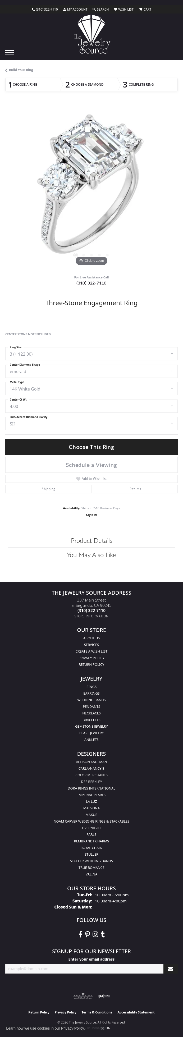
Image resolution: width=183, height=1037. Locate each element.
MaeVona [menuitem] (91, 808)
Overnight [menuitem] (91, 827)
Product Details (91, 540)
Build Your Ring (21, 70)
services (91, 644)
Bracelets (91, 719)
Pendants (91, 706)
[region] (91, 187)
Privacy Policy (91, 657)
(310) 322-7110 (91, 283)
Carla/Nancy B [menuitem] (91, 768)
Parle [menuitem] (91, 834)
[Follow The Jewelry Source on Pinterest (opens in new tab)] (87, 934)
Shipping (48, 489)
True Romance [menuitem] (91, 867)
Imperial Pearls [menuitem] (91, 794)
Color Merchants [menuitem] (91, 775)
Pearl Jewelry (91, 733)
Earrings (91, 693)
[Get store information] (92, 616)
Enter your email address (91, 959)
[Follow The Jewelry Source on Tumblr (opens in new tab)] (103, 934)
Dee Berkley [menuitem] (91, 781)
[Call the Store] (91, 610)
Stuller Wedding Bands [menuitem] (91, 861)
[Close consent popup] (102, 1028)
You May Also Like (91, 554)
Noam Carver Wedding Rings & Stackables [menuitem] (91, 821)
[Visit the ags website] (83, 996)
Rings (91, 686)
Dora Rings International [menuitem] (91, 788)
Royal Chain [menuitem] (91, 847)
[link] (45, 9)
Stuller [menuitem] (91, 854)
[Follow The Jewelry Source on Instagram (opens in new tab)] (95, 934)
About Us (91, 638)
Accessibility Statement (135, 1012)
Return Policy (91, 664)
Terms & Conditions (97, 1012)
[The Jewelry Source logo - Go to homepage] (91, 34)
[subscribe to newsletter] (170, 969)
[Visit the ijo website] (104, 996)
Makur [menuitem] (91, 814)
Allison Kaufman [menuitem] (91, 761)
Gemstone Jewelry (91, 726)
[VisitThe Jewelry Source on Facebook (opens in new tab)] (81, 934)
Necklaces (91, 713)
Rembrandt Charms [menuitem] (91, 841)
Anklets (91, 739)
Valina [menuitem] (91, 874)
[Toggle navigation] (9, 52)
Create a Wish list (92, 651)
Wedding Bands (91, 700)
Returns (135, 489)
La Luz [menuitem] (91, 801)
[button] (75, 9)
